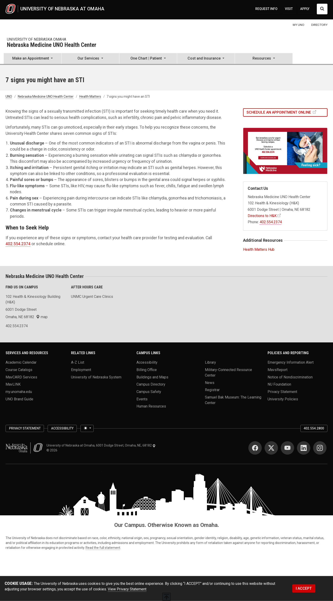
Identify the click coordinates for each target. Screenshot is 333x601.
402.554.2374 (18, 244)
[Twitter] (271, 448)
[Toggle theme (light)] (86, 428)
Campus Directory (150, 384)
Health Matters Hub (258, 249)
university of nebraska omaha (36, 39)
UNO (9, 96)
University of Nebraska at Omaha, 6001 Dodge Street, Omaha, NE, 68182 (101, 445)
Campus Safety (148, 392)
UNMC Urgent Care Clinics (92, 296)
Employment (81, 370)
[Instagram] (320, 448)
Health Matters (90, 96)
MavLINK (13, 384)
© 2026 (52, 450)
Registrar (212, 390)
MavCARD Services (21, 377)
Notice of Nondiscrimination (290, 377)
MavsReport (277, 370)
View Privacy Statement (127, 589)
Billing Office (146, 370)
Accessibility (146, 362)
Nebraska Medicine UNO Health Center (51, 45)
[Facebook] (255, 448)
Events (142, 399)
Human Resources (151, 406)
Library (210, 362)
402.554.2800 (314, 428)
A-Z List (77, 362)
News (209, 382)
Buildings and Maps (152, 377)
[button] (32, 59)
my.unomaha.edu (19, 392)
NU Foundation (279, 384)
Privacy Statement (282, 392)
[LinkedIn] (303, 448)
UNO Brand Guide (19, 399)
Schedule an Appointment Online (279, 112)
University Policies (283, 399)
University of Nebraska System (96, 377)
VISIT (289, 9)
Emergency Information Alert (291, 362)
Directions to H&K (262, 216)
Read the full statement (103, 548)
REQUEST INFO (266, 9)
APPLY (304, 9)
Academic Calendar (21, 362)
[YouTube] (287, 448)
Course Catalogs (19, 370)
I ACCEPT (304, 588)
